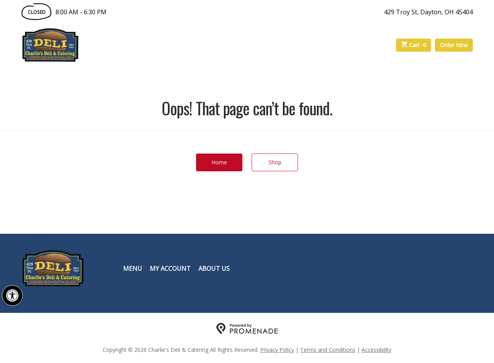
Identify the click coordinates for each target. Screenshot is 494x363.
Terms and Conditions (327, 349)
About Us (214, 268)
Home (219, 162)
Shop (275, 162)
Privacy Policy (277, 349)
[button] (12, 295)
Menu (132, 268)
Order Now (454, 45)
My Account (170, 268)
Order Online (123, 45)
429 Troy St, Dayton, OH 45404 (428, 12)
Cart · (413, 45)
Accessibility (376, 349)
